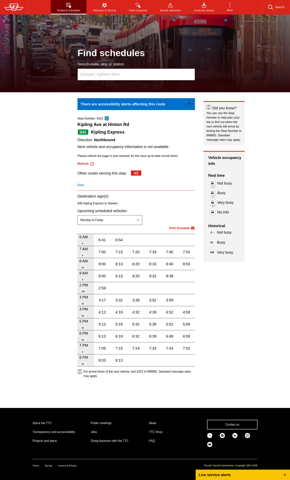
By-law (48, 465)
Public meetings (101, 423)
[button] (229, 7)
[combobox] (136, 74)
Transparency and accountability (54, 432)
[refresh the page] (85, 164)
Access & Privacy (67, 465)
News (152, 423)
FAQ (152, 440)
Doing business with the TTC (110, 440)
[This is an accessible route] (107, 118)
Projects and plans (45, 440)
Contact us (232, 424)
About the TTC (42, 423)
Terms (36, 465)
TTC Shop (155, 432)
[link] (136, 104)
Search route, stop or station (100, 64)
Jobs (94, 432)
